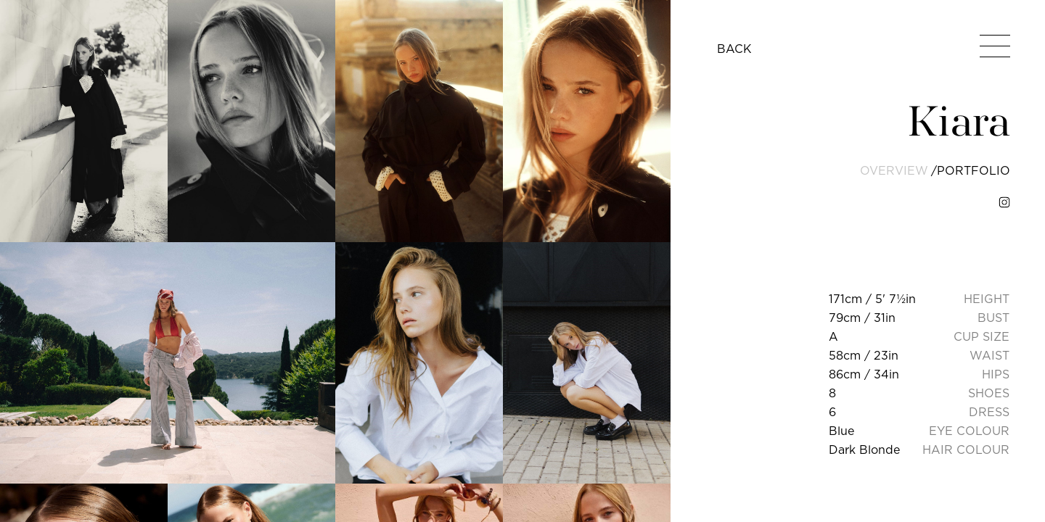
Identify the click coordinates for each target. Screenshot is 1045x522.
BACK (734, 49)
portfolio (973, 170)
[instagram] (1004, 202)
